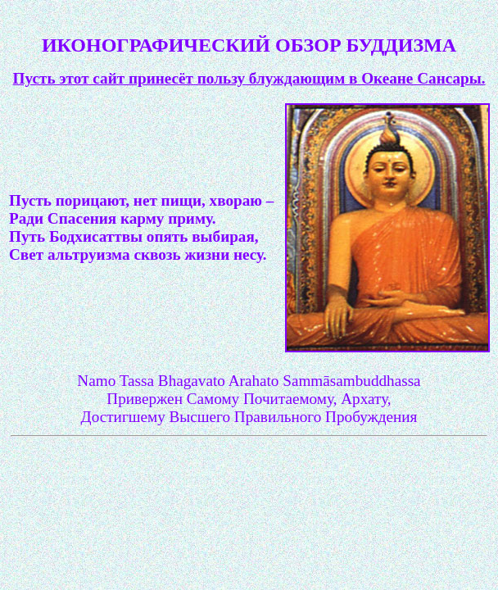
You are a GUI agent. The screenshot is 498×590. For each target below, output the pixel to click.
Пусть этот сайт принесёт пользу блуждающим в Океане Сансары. (249, 78)
